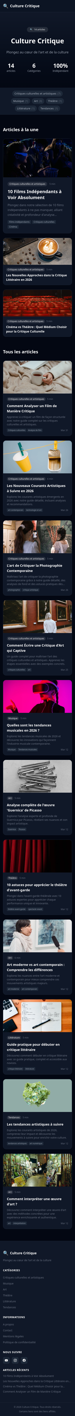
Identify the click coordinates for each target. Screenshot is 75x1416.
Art (38, 101)
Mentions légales (13, 1336)
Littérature (26, 108)
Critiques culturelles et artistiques (37, 93)
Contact (7, 1330)
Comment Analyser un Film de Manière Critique (32, 1391)
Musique (20, 101)
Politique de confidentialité (19, 1342)
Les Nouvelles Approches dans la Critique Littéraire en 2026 (36, 1381)
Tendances (49, 108)
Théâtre (55, 101)
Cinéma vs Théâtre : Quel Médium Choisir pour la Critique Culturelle (33, 1386)
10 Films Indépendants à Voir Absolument (28, 1376)
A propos (8, 1324)
